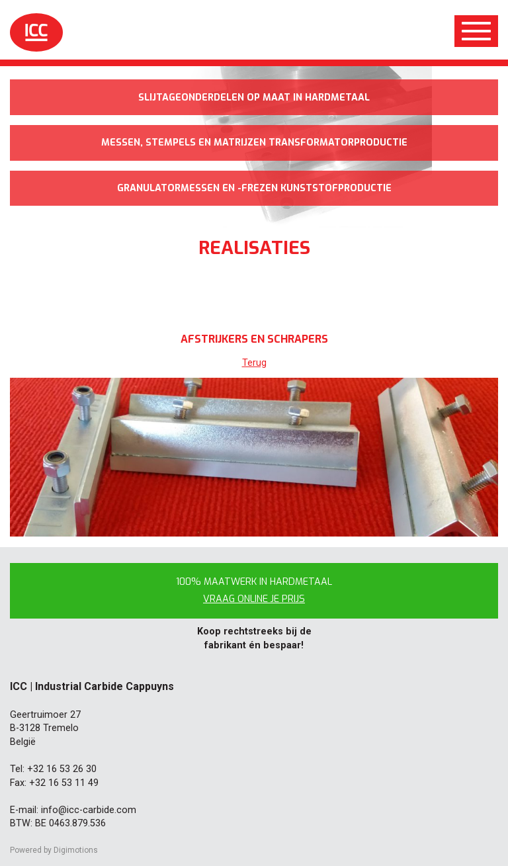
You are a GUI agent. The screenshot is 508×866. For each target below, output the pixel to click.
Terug (254, 362)
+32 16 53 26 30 (62, 769)
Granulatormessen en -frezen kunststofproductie (254, 188)
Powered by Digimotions (54, 850)
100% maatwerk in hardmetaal (254, 590)
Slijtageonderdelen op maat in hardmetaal (254, 97)
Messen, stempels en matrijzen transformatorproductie (254, 142)
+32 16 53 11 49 (64, 783)
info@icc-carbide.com (88, 810)
